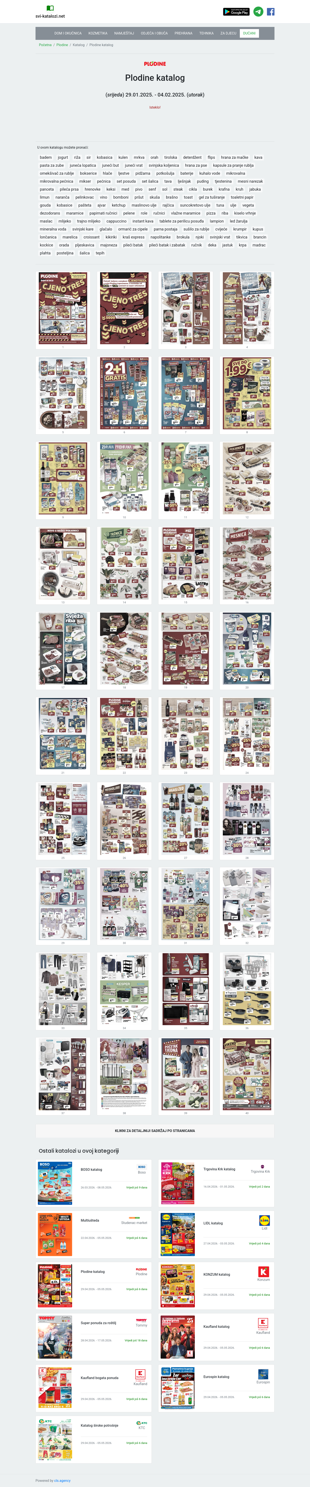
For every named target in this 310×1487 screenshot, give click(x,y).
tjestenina (223, 181)
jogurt (63, 157)
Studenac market (134, 1223)
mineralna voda (53, 229)
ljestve (123, 173)
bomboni (121, 197)
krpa (242, 245)
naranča (62, 197)
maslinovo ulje (144, 205)
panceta (47, 189)
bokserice (88, 173)
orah (154, 157)
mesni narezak (250, 181)
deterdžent (192, 157)
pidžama (142, 173)
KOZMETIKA (97, 33)
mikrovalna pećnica (56, 181)
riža (77, 157)
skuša (155, 197)
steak (178, 189)
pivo (138, 189)
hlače (107, 173)
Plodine (62, 45)
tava (168, 181)
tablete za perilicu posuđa (182, 221)
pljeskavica (84, 245)
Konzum (263, 1280)
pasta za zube (52, 165)
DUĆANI (249, 33)
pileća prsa (69, 189)
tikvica (241, 237)
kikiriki (111, 237)
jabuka (255, 189)
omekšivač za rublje (57, 173)
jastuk (227, 245)
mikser (85, 181)
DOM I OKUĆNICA (68, 33)
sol (164, 189)
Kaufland (263, 1333)
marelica (70, 237)
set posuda (126, 181)
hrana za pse (196, 165)
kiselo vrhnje (245, 213)
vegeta (248, 205)
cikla (193, 189)
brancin (260, 237)
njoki (200, 237)
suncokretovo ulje (195, 205)
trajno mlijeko (88, 221)
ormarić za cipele (133, 229)
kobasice (64, 205)
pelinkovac (85, 197)
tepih (100, 253)
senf (152, 189)
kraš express (133, 237)
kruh (239, 189)
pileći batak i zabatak (167, 245)
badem (46, 157)
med (125, 189)
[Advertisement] (155, 123)
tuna (220, 205)
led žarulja (239, 221)
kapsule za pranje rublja (233, 165)
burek (208, 189)
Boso (142, 1172)
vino (103, 197)
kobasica (104, 157)
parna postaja (165, 229)
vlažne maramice (185, 213)
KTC (142, 1428)
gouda (45, 205)
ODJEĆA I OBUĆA (154, 33)
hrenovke (93, 189)
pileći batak (133, 245)
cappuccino (117, 221)
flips (211, 157)
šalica (85, 253)
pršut (139, 197)
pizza (210, 213)
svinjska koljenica (164, 165)
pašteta (84, 205)
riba (225, 213)
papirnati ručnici (103, 213)
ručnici (159, 213)
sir (89, 157)
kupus (258, 229)
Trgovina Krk (260, 1171)
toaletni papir (242, 197)
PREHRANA (183, 33)
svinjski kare (82, 229)
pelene (129, 213)
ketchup (119, 205)
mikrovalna (235, 173)
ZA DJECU (228, 33)
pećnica (104, 181)
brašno (172, 197)
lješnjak (184, 181)
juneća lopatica (83, 165)
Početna (45, 45)
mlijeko (65, 221)
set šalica (150, 181)
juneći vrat (134, 165)
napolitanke (161, 237)
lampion (217, 221)
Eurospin (263, 1382)
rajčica (168, 205)
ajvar (102, 205)
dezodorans (50, 213)
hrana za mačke (234, 157)
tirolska (170, 157)
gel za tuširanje (212, 197)
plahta (45, 253)
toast (188, 197)
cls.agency (62, 1481)
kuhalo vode (209, 173)
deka (212, 245)
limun (44, 197)
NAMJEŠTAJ (124, 33)
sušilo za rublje (196, 229)
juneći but (110, 165)
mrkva (139, 157)
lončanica (48, 237)
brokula (183, 237)
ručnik (196, 245)
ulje (233, 205)
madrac (259, 245)
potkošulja (165, 173)
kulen (123, 157)
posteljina (65, 253)
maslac (46, 221)
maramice (74, 213)
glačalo (106, 229)
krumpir (240, 229)
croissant (91, 237)
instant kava (143, 221)
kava (258, 157)
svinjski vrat (220, 237)
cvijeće (221, 229)
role (144, 213)
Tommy (141, 1325)
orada (64, 245)
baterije (186, 173)
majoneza (108, 245)
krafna (224, 189)
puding (203, 181)
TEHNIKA (206, 33)
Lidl (264, 1228)
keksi (111, 189)
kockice (46, 245)
